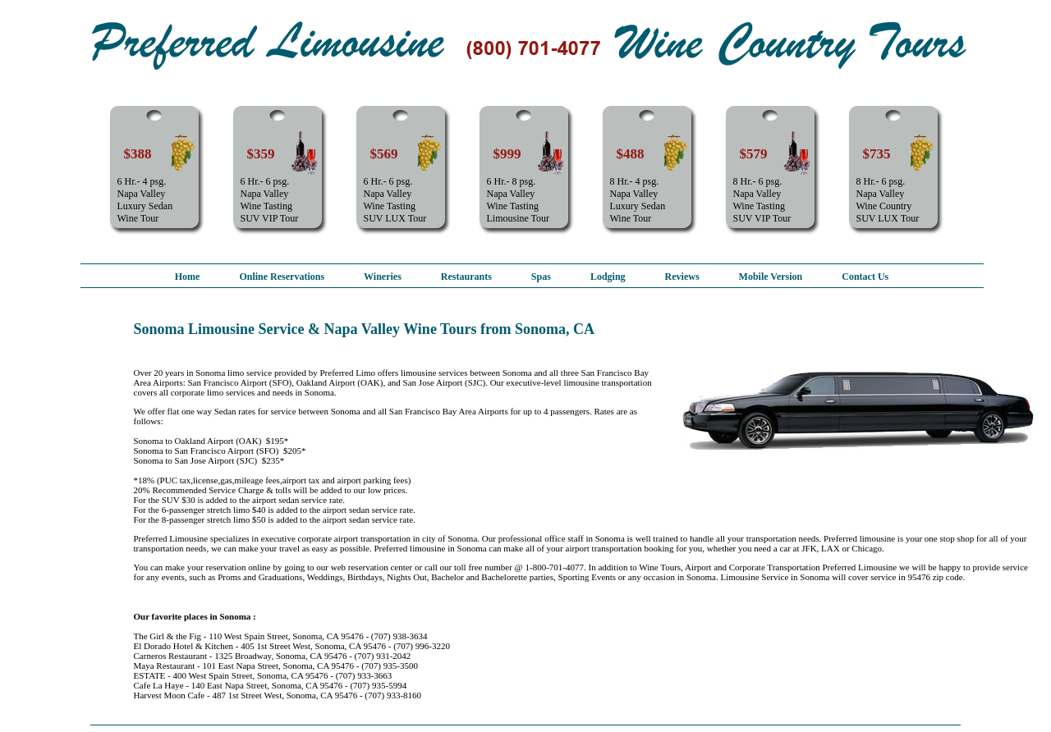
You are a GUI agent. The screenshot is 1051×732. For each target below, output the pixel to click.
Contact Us (865, 276)
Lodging (608, 276)
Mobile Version (771, 276)
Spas (541, 276)
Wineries (383, 276)
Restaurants (466, 276)
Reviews (682, 276)
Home (187, 276)
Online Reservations (281, 276)
